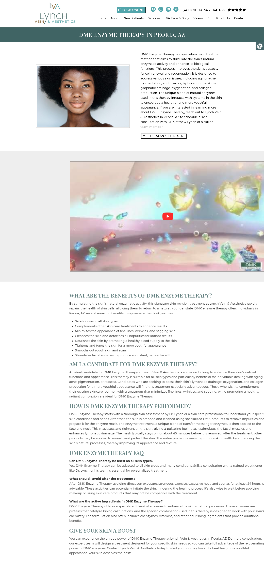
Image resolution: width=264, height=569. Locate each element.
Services (154, 18)
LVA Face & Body (176, 18)
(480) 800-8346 (196, 10)
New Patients (134, 18)
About (115, 18)
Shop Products (219, 18)
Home (101, 18)
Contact (240, 18)
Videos (198, 18)
